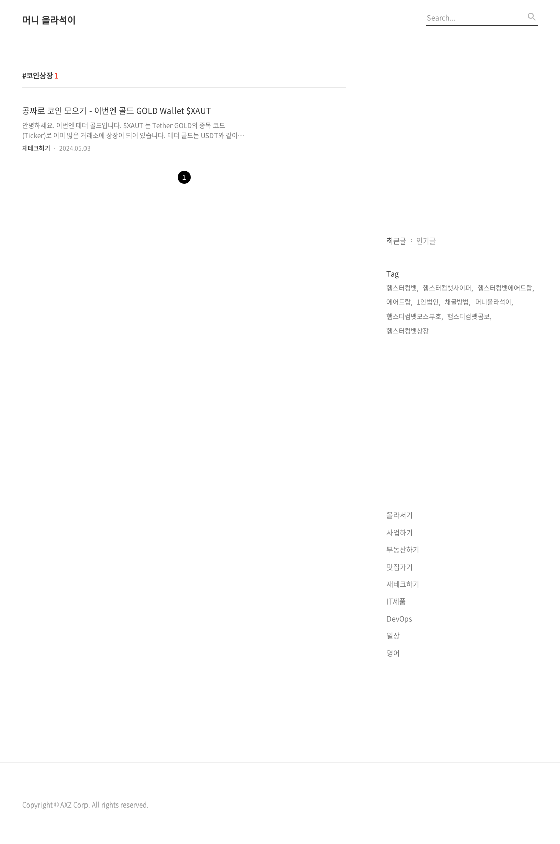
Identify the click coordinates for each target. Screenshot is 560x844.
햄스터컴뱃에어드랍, (506, 287)
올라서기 (399, 515)
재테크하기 (36, 148)
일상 (393, 635)
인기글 (426, 240)
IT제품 (396, 601)
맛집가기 (399, 566)
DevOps (399, 618)
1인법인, (429, 301)
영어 (393, 653)
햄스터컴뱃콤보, (469, 316)
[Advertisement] (462, 150)
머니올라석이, (494, 301)
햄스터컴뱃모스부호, (414, 316)
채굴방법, (458, 301)
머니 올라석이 (49, 20)
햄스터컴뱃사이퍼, (448, 287)
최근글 (396, 240)
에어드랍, (399, 301)
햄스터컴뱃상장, (408, 330)
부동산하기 (402, 549)
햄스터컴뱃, (402, 287)
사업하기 (399, 532)
